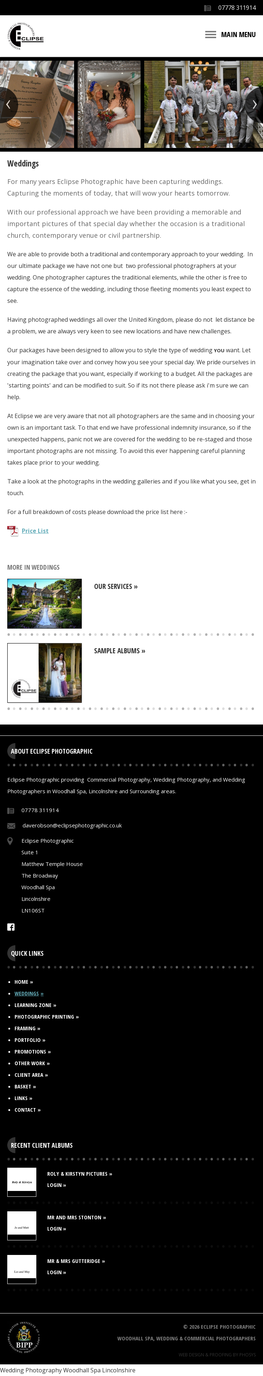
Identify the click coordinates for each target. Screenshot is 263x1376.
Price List (35, 531)
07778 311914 (237, 8)
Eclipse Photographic (25, 36)
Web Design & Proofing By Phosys (217, 1355)
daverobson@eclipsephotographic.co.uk (72, 825)
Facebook (11, 927)
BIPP (23, 1337)
